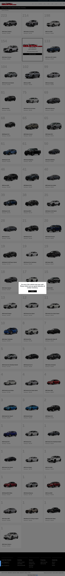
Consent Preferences (0, 563)
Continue (32, 291)
